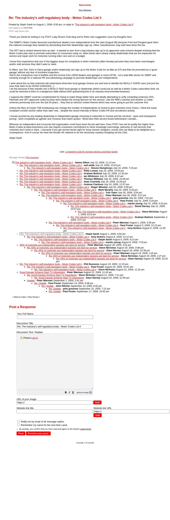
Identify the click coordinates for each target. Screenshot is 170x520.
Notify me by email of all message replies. (41, 432)
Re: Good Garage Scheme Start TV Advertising (52, 275)
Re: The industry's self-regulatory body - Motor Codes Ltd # (51, 165)
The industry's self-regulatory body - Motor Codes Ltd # (104, 24)
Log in (34, 337)
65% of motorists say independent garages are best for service (52, 245)
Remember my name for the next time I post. (42, 436)
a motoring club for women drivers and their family (91, 151)
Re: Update (40, 283)
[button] (74, 404)
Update (31, 280)
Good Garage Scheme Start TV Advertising (42, 272)
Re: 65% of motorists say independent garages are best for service (62, 247)
